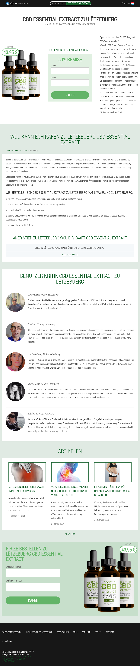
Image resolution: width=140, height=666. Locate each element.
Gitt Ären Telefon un (14, 581)
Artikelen (86, 632)
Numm (53, 66)
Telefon (53, 78)
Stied (75, 632)
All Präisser (7, 641)
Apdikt (97, 632)
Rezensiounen (63, 632)
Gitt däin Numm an (13, 567)
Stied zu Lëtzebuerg (70, 254)
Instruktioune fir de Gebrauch (39, 632)
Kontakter (109, 632)
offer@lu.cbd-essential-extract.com (15, 654)
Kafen (70, 95)
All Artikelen (70, 533)
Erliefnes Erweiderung (11, 632)
